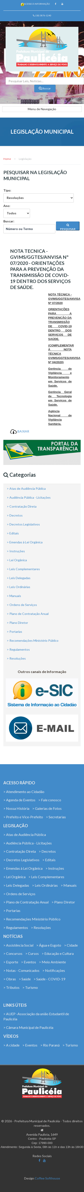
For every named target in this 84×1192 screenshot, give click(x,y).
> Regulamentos (18, 649)
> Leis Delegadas (18, 578)
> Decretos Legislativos (23, 524)
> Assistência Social (18, 945)
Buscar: (29, 226)
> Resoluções (16, 658)
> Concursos (12, 953)
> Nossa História (16, 808)
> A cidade (11, 1045)
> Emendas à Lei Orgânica (25, 542)
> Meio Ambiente (52, 962)
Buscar (45, 88)
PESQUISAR (67, 227)
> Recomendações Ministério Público (32, 640)
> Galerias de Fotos (47, 808)
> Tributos (11, 987)
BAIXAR (19, 431)
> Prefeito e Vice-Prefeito (23, 817)
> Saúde (25, 979)
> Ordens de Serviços (22, 605)
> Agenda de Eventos (19, 800)
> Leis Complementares (23, 569)
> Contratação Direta (22, 506)
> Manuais (14, 596)
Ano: (16, 211)
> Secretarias (56, 817)
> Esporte (10, 962)
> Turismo (30, 987)
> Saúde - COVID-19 (49, 979)
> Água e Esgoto (48, 945)
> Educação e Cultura (58, 953)
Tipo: (38, 195)
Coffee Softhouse (47, 1178)
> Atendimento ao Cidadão (23, 791)
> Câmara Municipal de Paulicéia (28, 1027)
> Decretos (15, 515)
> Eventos (28, 962)
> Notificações (53, 970)
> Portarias (14, 631)
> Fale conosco (49, 800)
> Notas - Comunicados (21, 970)
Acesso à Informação (37, 3)
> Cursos (32, 953)
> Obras (9, 979)
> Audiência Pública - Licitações (29, 497)
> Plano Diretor (17, 622)
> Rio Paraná (50, 1045)
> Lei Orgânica (17, 560)
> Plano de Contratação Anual (28, 614)
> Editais (13, 533)
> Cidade (71, 945)
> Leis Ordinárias (18, 587)
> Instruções (16, 551)
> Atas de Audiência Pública (26, 488)
